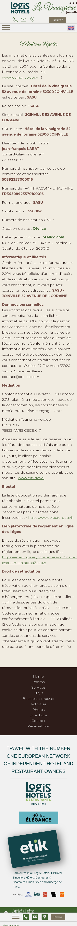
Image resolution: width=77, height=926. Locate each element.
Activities (38, 704)
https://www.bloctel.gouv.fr (51, 517)
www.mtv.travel (31, 478)
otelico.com (53, 237)
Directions (39, 715)
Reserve (57, 20)
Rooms (38, 682)
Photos (38, 710)
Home (38, 676)
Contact (38, 721)
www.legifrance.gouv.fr (21, 77)
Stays (38, 693)
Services (38, 687)
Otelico (39, 228)
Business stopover (39, 698)
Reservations (38, 726)
